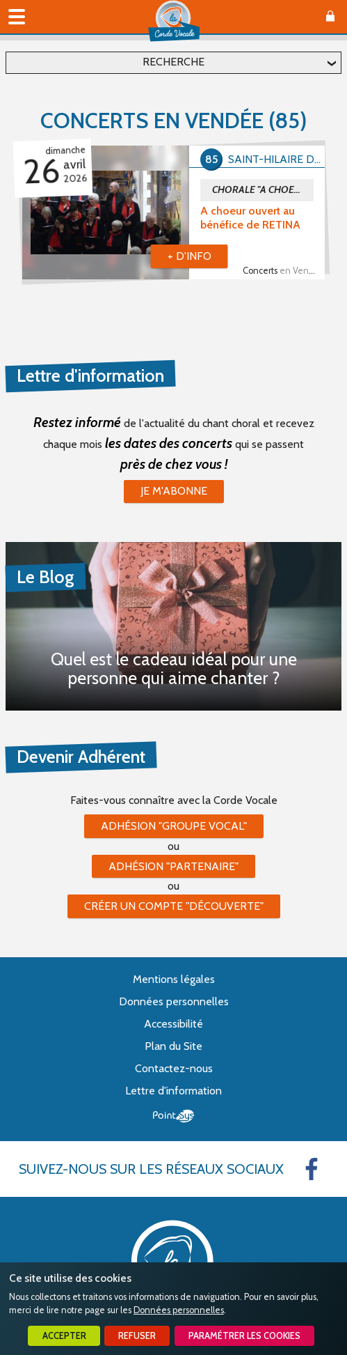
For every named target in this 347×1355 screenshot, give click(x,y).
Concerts (284, 270)
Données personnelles (179, 1310)
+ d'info (189, 256)
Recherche (173, 61)
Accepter (64, 1336)
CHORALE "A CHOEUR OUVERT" (263, 189)
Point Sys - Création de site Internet (173, 1116)
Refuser (137, 1336)
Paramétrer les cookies (244, 1336)
